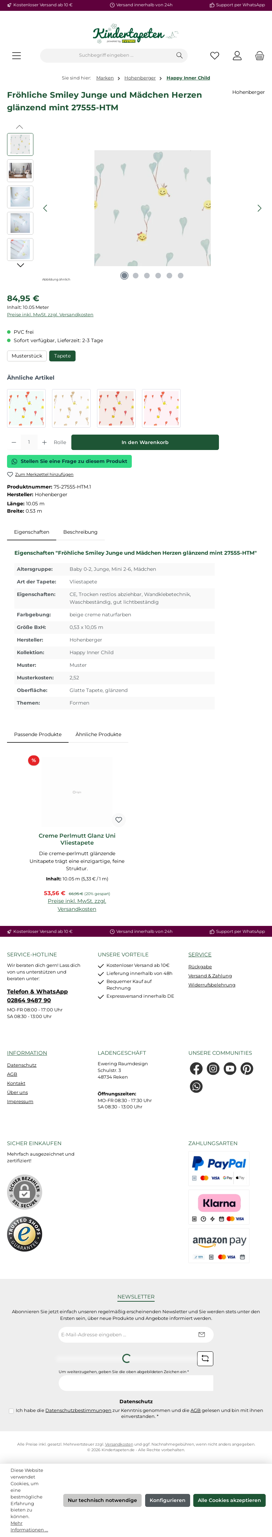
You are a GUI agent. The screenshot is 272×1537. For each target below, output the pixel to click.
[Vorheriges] (45, 208)
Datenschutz (22, 1065)
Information (27, 1053)
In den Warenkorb (145, 442)
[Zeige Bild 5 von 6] (169, 275)
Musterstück (27, 356)
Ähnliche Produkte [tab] (98, 734)
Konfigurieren (168, 1500)
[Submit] (201, 1335)
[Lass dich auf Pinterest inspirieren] (247, 1068)
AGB (12, 1074)
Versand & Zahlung (210, 975)
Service (200, 954)
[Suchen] (180, 56)
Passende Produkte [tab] (37, 734)
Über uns (17, 1092)
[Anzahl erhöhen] (44, 442)
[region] (136, 208)
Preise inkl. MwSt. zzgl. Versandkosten (50, 314)
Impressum (20, 1101)
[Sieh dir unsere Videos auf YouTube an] (230, 1068)
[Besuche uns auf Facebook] (196, 1068)
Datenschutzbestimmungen (78, 1410)
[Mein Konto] (237, 55)
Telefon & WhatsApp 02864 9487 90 (37, 995)
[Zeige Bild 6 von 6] (180, 275)
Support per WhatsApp (240, 4)
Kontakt (16, 1083)
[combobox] (106, 56)
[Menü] (16, 55)
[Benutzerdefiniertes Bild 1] (24, 1234)
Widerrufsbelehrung (211, 985)
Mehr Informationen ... (29, 1526)
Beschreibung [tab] (80, 532)
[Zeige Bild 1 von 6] (124, 275)
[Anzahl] (29, 442)
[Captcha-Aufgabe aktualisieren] (205, 1358)
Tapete (62, 356)
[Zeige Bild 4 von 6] (158, 275)
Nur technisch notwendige (102, 1500)
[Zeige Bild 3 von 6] (147, 275)
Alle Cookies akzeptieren (229, 1500)
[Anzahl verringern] (14, 442)
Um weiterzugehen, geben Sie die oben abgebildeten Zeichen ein (124, 1372)
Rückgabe (200, 966)
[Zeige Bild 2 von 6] (135, 275)
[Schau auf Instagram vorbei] (213, 1068)
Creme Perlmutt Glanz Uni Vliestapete (77, 839)
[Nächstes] (259, 208)
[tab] (31, 532)
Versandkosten (119, 1444)
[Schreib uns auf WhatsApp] (196, 1086)
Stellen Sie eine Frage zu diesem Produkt (69, 461)
